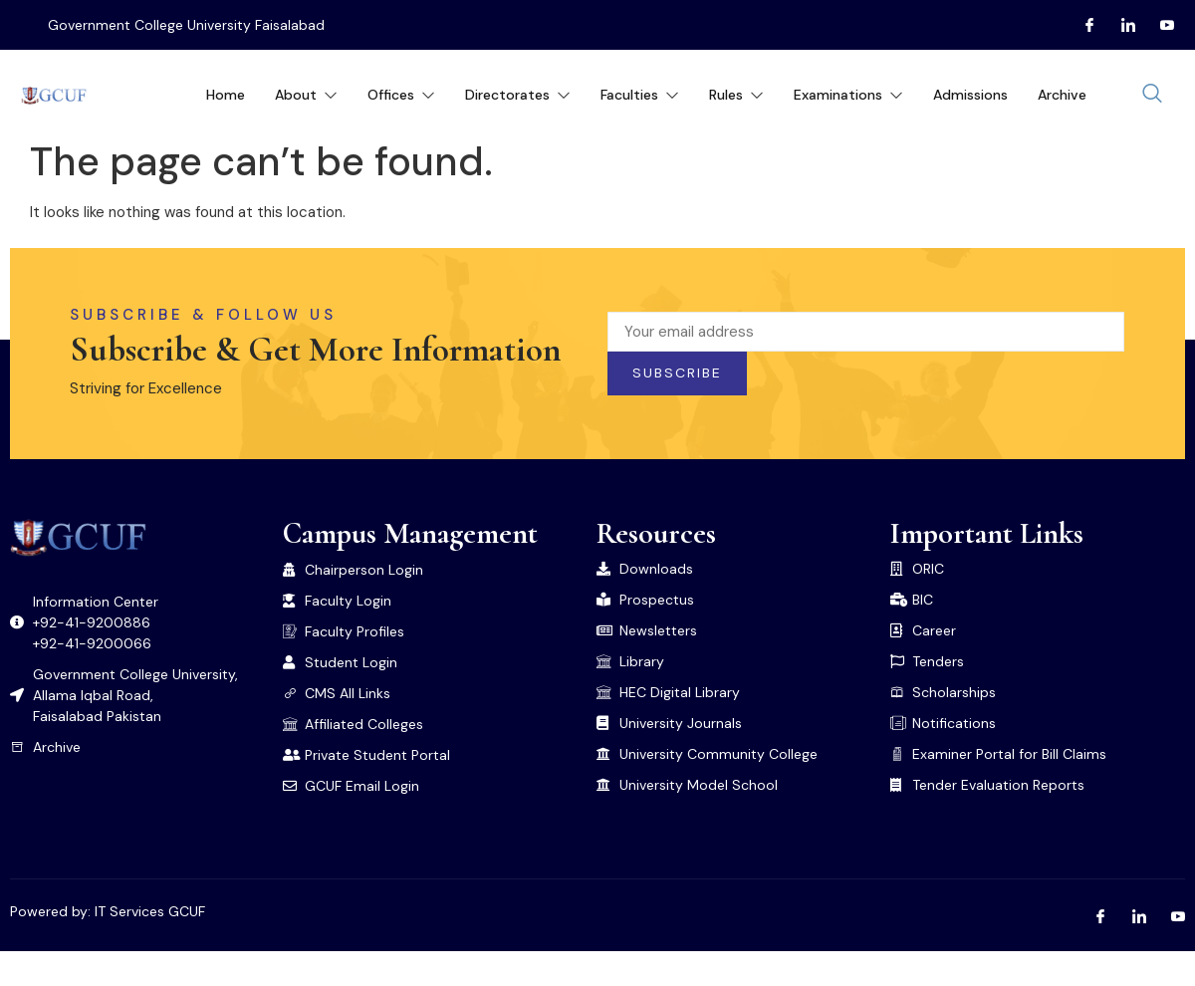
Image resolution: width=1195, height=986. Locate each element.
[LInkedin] (1120, 25)
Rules (736, 95)
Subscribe (677, 373)
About (306, 95)
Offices (401, 95)
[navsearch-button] (1152, 94)
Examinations (848, 95)
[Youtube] (1159, 25)
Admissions (970, 95)
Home (225, 95)
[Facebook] (1081, 25)
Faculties (639, 95)
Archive (1062, 95)
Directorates (518, 95)
